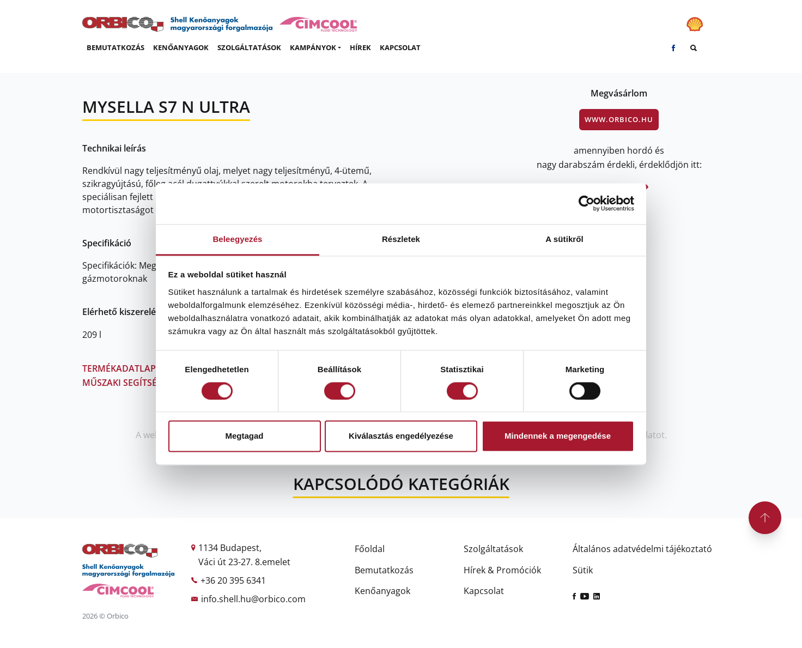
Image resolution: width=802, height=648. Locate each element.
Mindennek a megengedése (558, 436)
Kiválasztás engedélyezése (401, 436)
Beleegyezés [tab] (237, 239)
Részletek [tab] (401, 239)
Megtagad (244, 436)
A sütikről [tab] (564, 239)
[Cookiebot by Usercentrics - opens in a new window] (586, 203)
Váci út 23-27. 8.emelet (244, 562)
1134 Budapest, (230, 548)
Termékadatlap (123, 368)
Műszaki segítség (122, 383)
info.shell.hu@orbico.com (253, 599)
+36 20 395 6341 (233, 580)
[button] (315, 48)
